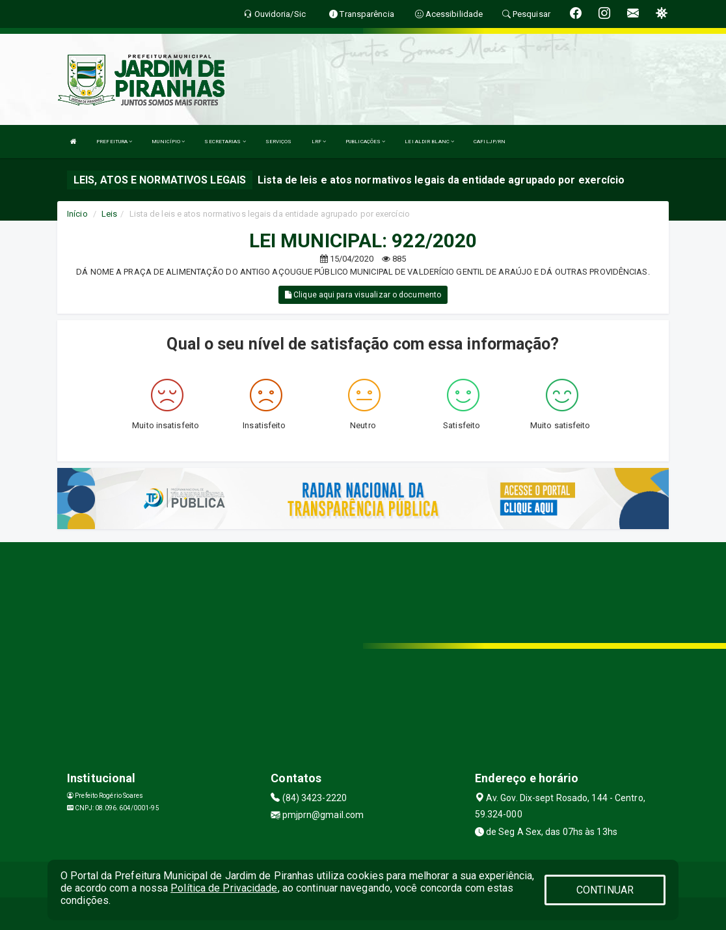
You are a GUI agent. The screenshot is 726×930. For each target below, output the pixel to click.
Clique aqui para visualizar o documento (363, 294)
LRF (319, 141)
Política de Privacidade (223, 888)
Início (77, 214)
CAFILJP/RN (489, 141)
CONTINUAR (605, 890)
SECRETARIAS (224, 141)
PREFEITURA (114, 141)
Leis (109, 214)
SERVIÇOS (278, 141)
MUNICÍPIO (168, 141)
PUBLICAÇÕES (365, 141)
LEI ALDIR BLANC (429, 141)
